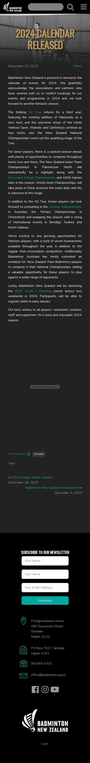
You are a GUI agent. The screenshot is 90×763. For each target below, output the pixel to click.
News (77, 66)
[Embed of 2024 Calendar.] (45, 387)
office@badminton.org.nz (48, 675)
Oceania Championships (65, 207)
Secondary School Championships (32, 177)
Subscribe (45, 600)
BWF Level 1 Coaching (33, 291)
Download (39, 454)
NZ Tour (35, 112)
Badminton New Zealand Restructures (52, 488)
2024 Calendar (17, 454)
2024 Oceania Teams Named (31, 477)
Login (45, 744)
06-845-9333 (41, 663)
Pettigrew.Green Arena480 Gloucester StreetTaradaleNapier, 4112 (47, 629)
